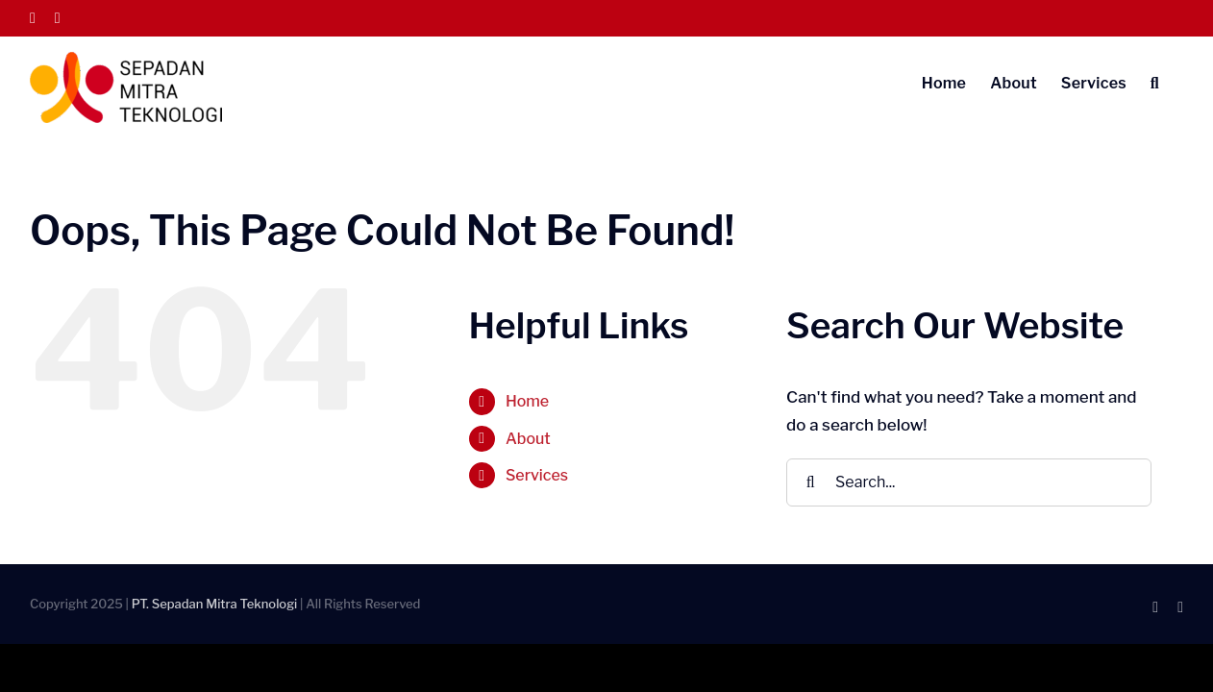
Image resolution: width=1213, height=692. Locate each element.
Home (527, 401)
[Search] (810, 482)
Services (537, 475)
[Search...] (968, 482)
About (528, 439)
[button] (1179, 82)
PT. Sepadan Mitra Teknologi (215, 603)
